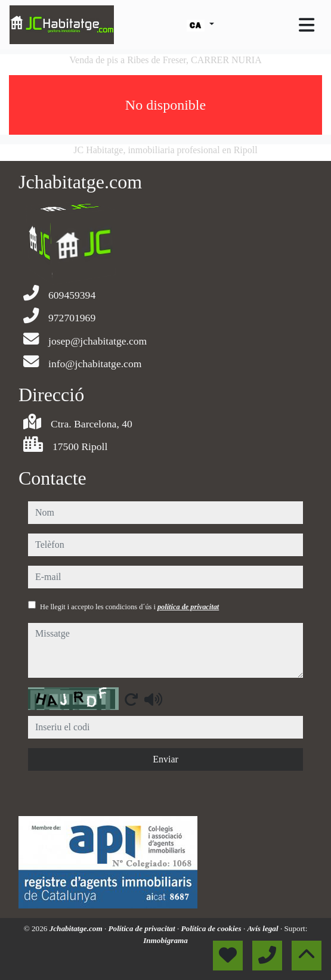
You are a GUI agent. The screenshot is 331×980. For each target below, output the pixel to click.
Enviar (165, 759)
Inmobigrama (165, 940)
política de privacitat (188, 607)
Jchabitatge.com (77, 928)
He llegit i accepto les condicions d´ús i (129, 607)
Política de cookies (212, 928)
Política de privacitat (143, 928)
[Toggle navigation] (306, 25)
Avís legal (263, 928)
